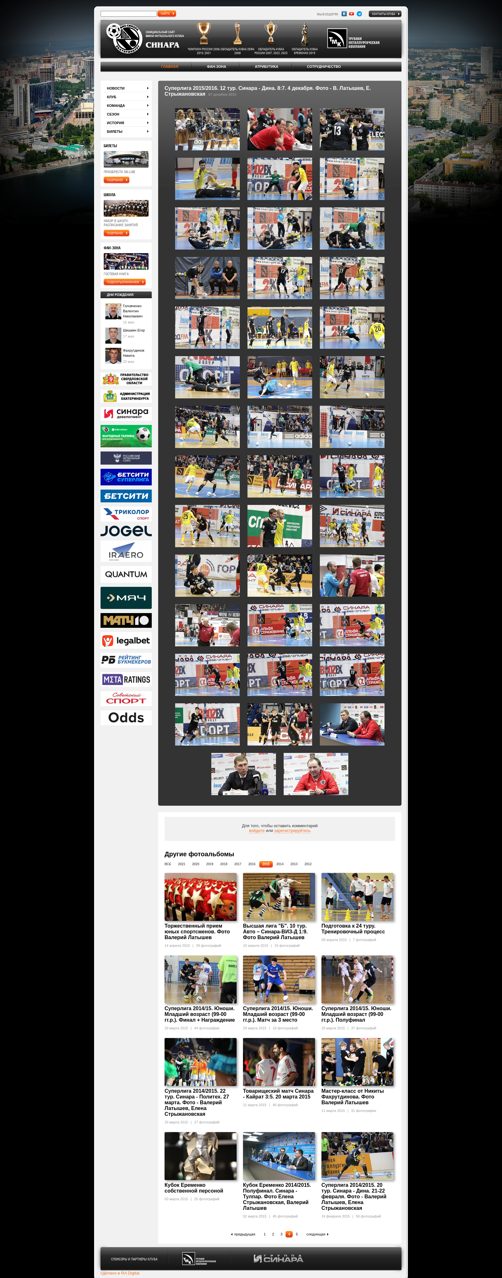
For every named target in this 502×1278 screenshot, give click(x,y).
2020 (195, 864)
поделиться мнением (123, 282)
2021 (181, 864)
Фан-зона (216, 66)
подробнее (115, 180)
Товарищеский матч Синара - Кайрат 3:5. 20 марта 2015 (278, 1093)
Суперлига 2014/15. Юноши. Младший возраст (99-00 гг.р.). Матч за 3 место (278, 1014)
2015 (266, 864)
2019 (209, 864)
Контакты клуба (383, 14)
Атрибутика (266, 66)
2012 (308, 864)
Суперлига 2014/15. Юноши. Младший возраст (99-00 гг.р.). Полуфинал (356, 1014)
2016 (251, 864)
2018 (223, 864)
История (115, 123)
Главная (169, 66)
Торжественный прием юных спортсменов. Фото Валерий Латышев (197, 931)
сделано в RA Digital (120, 1273)
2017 (237, 864)
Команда (116, 106)
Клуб (111, 97)
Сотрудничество (324, 66)
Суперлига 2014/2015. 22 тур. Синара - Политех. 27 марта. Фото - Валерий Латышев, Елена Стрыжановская (197, 1102)
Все (168, 864)
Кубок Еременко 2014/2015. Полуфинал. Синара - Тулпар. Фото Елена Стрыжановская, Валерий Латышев (277, 1196)
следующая (315, 1234)
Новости (116, 88)
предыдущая (244, 1234)
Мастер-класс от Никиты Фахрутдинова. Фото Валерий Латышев (352, 1096)
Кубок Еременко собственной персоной (194, 1188)
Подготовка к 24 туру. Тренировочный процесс (353, 928)
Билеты (114, 131)
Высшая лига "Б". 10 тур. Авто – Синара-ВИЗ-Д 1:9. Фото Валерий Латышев (275, 931)
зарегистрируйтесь (292, 830)
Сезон (113, 114)
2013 (293, 864)
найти (165, 13)
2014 (279, 864)
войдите (257, 830)
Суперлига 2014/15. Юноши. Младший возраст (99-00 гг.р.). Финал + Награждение (200, 1014)
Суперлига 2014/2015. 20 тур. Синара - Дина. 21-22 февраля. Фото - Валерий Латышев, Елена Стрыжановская (353, 1196)
